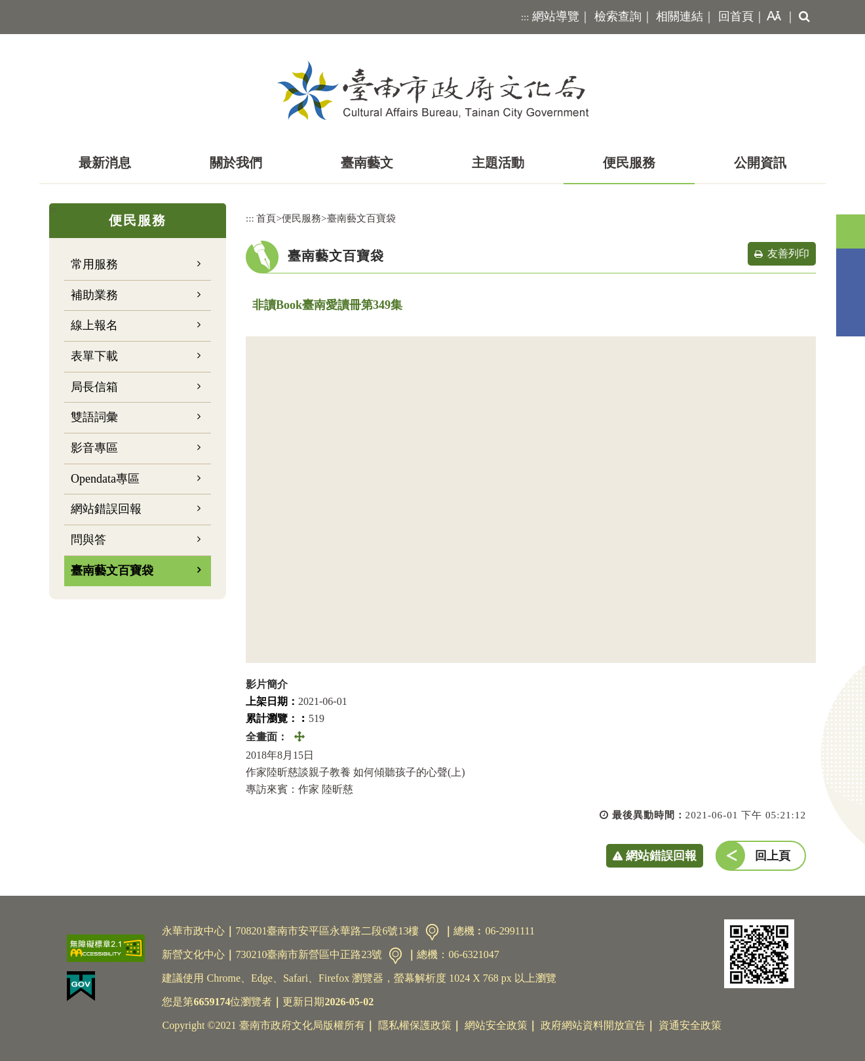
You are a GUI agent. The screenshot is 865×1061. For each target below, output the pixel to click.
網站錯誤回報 (106, 508)
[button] (771, 17)
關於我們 (236, 162)
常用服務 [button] (94, 264)
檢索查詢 (618, 16)
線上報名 (94, 325)
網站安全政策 (496, 1025)
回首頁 (736, 16)
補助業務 (94, 295)
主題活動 (498, 162)
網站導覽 (555, 16)
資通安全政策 (690, 1025)
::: (525, 17)
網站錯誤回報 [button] (661, 855)
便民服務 (629, 162)
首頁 (266, 218)
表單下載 (94, 356)
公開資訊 (760, 162)
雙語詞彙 (94, 417)
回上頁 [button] (772, 855)
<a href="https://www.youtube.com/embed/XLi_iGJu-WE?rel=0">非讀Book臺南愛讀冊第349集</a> (530, 499)
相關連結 (679, 16)
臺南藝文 (367, 162)
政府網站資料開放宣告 (593, 1025)
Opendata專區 (105, 478)
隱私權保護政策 (415, 1025)
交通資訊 (432, 932)
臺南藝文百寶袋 (112, 570)
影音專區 (94, 447)
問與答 (88, 539)
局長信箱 (94, 386)
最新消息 (105, 162)
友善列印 (788, 253)
